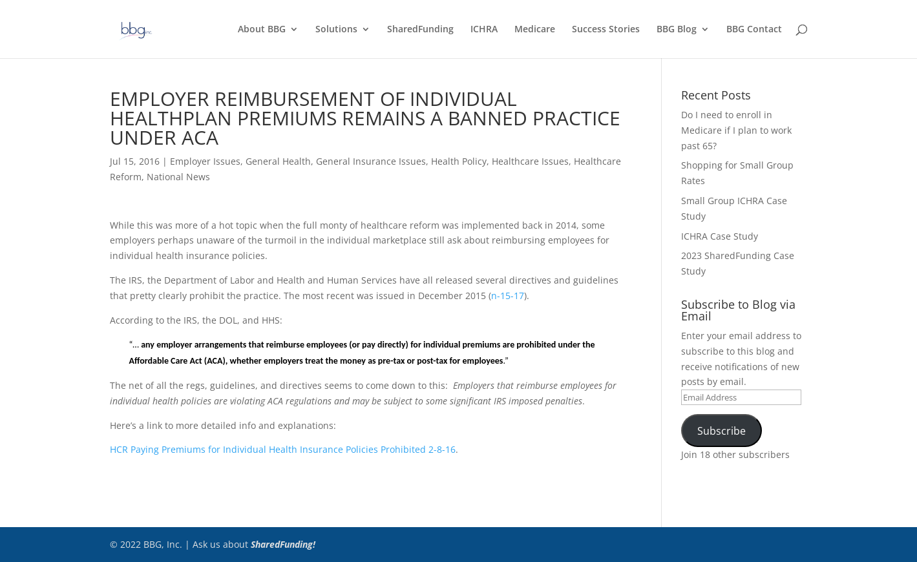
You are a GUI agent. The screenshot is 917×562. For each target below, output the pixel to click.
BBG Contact (754, 30)
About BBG (262, 30)
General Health (278, 161)
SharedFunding (420, 30)
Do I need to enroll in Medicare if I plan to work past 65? (736, 130)
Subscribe (721, 431)
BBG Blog (677, 30)
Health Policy (459, 161)
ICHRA (484, 30)
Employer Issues (205, 161)
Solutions (336, 30)
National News (178, 177)
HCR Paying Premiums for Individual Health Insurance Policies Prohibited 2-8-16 (283, 449)
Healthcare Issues (530, 161)
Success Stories (606, 30)
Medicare (534, 30)
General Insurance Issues (371, 161)
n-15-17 (507, 295)
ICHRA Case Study (719, 236)
